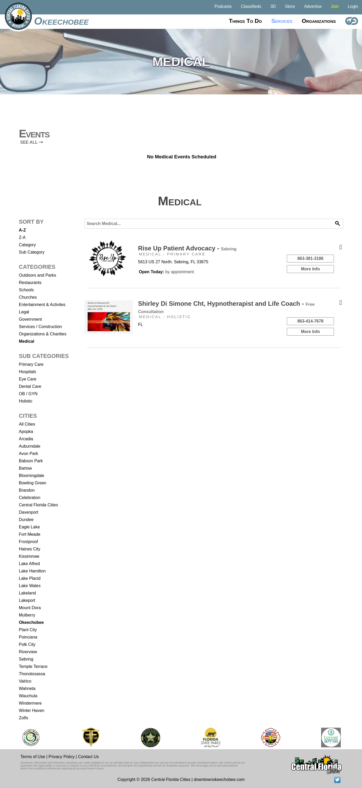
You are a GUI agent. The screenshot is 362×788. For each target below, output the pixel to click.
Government (30, 319)
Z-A (22, 237)
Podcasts (223, 6)
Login (353, 6)
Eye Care (27, 379)
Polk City (27, 644)
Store (290, 6)
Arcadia (26, 439)
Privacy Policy (61, 756)
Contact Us (88, 756)
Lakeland (27, 593)
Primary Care (31, 364)
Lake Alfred (29, 563)
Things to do (245, 21)
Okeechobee (61, 21)
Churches (28, 297)
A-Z (22, 230)
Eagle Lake (29, 527)
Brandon (27, 490)
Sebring (26, 659)
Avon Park (28, 453)
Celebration (29, 497)
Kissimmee (29, 556)
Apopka (26, 431)
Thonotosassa (32, 674)
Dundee (26, 519)
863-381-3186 (310, 258)
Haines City (29, 549)
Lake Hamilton (32, 571)
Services (281, 21)
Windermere (30, 703)
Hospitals (27, 371)
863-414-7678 (310, 321)
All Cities (27, 424)
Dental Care (30, 386)
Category (27, 245)
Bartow (25, 468)
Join (334, 6)
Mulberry (27, 615)
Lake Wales (30, 585)
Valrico (25, 681)
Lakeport (27, 600)
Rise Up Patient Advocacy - (187, 248)
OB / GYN (28, 394)
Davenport (28, 512)
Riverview (28, 652)
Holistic (25, 401)
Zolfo (23, 718)
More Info (310, 269)
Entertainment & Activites (42, 304)
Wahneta (27, 688)
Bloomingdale (31, 475)
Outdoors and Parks (37, 275)
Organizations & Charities (42, 334)
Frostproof (28, 541)
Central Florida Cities (38, 505)
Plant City (28, 630)
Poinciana (28, 637)
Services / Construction (40, 326)
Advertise (313, 6)
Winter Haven (31, 710)
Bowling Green (32, 483)
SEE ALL (31, 142)
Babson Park (31, 461)
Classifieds (251, 6)
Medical (26, 341)
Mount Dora (30, 607)
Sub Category (32, 252)
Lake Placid (30, 578)
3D (273, 6)
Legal (24, 312)
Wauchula (28, 696)
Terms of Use (32, 756)
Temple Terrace (33, 666)
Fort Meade (29, 534)
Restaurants (30, 282)
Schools (26, 290)
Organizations (319, 21)
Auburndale (29, 446)
